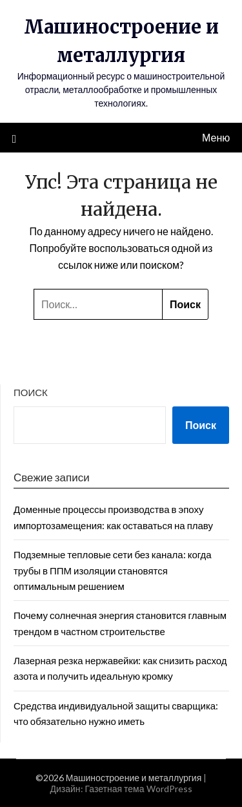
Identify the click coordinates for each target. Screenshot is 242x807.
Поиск (31, 392)
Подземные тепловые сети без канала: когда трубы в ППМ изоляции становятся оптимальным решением (113, 570)
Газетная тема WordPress (138, 788)
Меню (216, 137)
